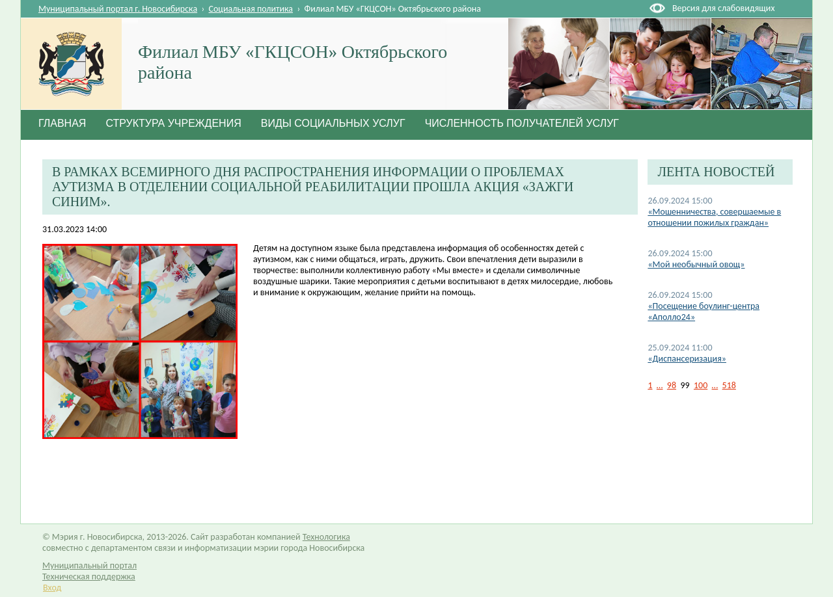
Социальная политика (251, 8)
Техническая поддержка (88, 576)
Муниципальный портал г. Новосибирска (117, 8)
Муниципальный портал (89, 565)
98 (671, 385)
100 (700, 385)
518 (729, 385)
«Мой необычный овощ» (696, 264)
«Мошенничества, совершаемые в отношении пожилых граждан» (714, 217)
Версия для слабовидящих (723, 8)
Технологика (326, 536)
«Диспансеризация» (687, 358)
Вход (52, 587)
